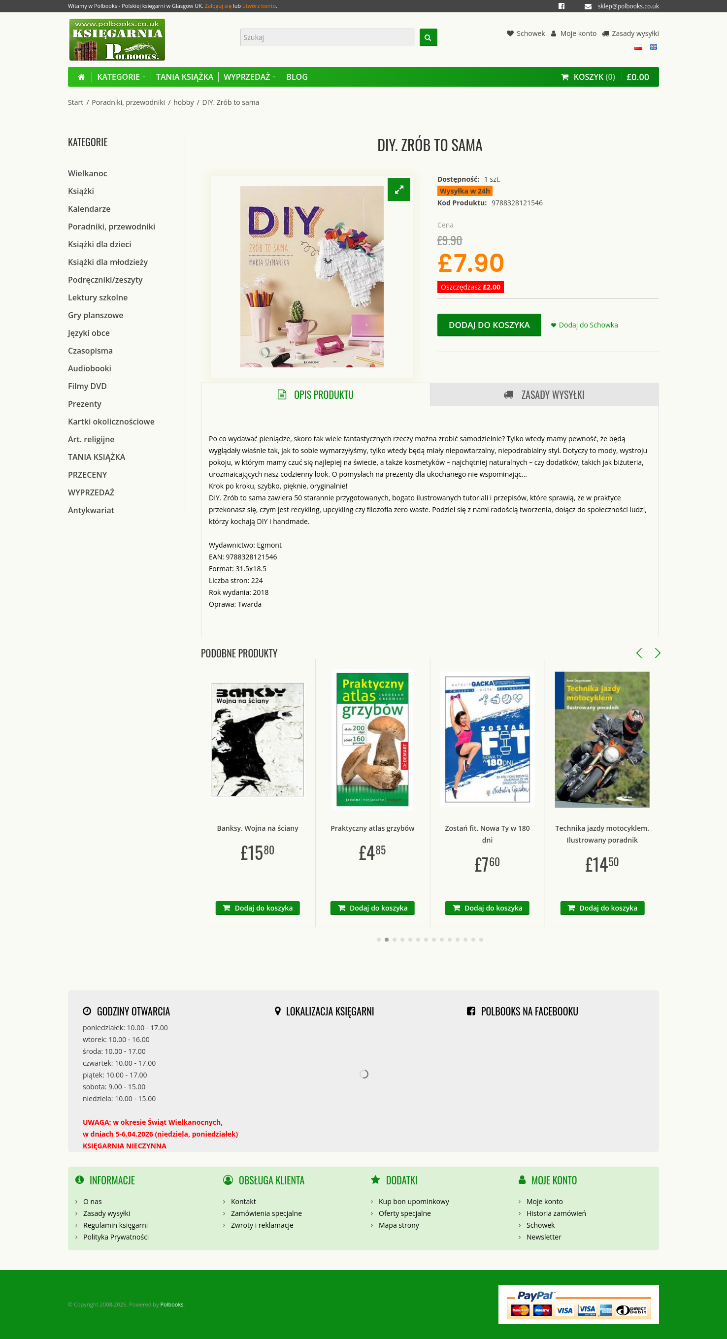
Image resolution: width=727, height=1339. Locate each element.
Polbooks (171, 1304)
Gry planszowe (96, 315)
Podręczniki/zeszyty (105, 279)
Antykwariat (91, 510)
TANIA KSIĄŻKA (96, 457)
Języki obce (89, 332)
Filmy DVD (87, 386)
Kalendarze (89, 208)
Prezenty (84, 403)
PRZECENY (87, 474)
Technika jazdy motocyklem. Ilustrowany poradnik (649, 834)
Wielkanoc (87, 173)
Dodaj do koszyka (489, 324)
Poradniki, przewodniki (128, 102)
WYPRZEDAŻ (91, 492)
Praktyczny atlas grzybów (419, 828)
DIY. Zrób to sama (231, 102)
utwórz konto (259, 5)
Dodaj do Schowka (588, 324)
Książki (81, 191)
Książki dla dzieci (100, 244)
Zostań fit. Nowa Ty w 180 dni (534, 834)
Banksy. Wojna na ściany (304, 828)
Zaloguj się (218, 5)
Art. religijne (91, 439)
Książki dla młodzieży (108, 262)
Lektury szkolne (98, 297)
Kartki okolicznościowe (111, 421)
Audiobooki (89, 368)
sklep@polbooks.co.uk (628, 6)
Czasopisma (90, 350)
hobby (183, 102)
